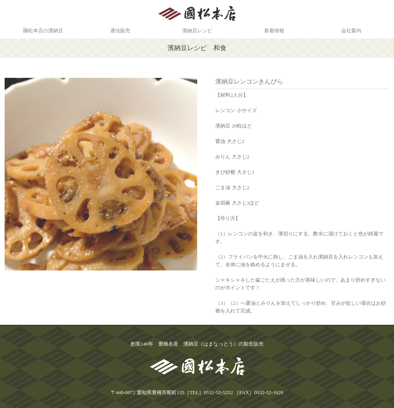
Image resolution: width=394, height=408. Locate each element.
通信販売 (120, 31)
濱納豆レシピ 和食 (197, 48)
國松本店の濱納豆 (43, 31)
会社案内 (351, 31)
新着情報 (274, 31)
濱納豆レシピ (197, 31)
